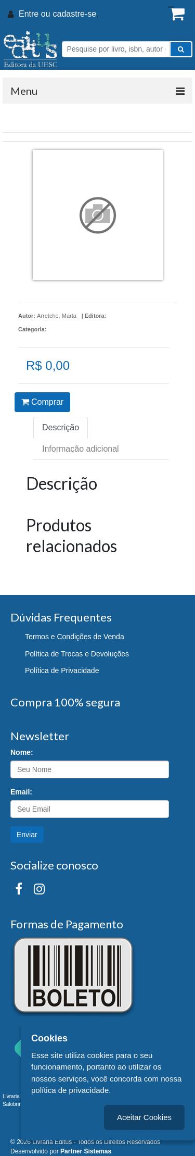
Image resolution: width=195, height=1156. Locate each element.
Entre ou (34, 13)
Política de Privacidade (62, 670)
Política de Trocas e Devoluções (77, 654)
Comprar (42, 401)
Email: (21, 792)
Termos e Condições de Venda (74, 636)
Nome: (21, 752)
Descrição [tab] (60, 427)
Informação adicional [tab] (80, 448)
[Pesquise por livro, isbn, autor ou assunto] (116, 49)
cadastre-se (74, 13)
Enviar (27, 834)
